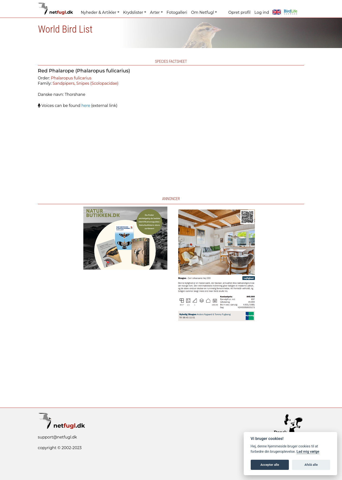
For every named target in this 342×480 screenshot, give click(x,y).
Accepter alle (269, 464)
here (85, 105)
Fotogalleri (177, 12)
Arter (155, 12)
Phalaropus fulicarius (71, 78)
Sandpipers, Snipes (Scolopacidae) (86, 83)
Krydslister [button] (133, 12)
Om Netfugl (202, 12)
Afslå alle (311, 464)
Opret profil (239, 12)
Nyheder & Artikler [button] (98, 12)
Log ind (261, 12)
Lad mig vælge (308, 452)
